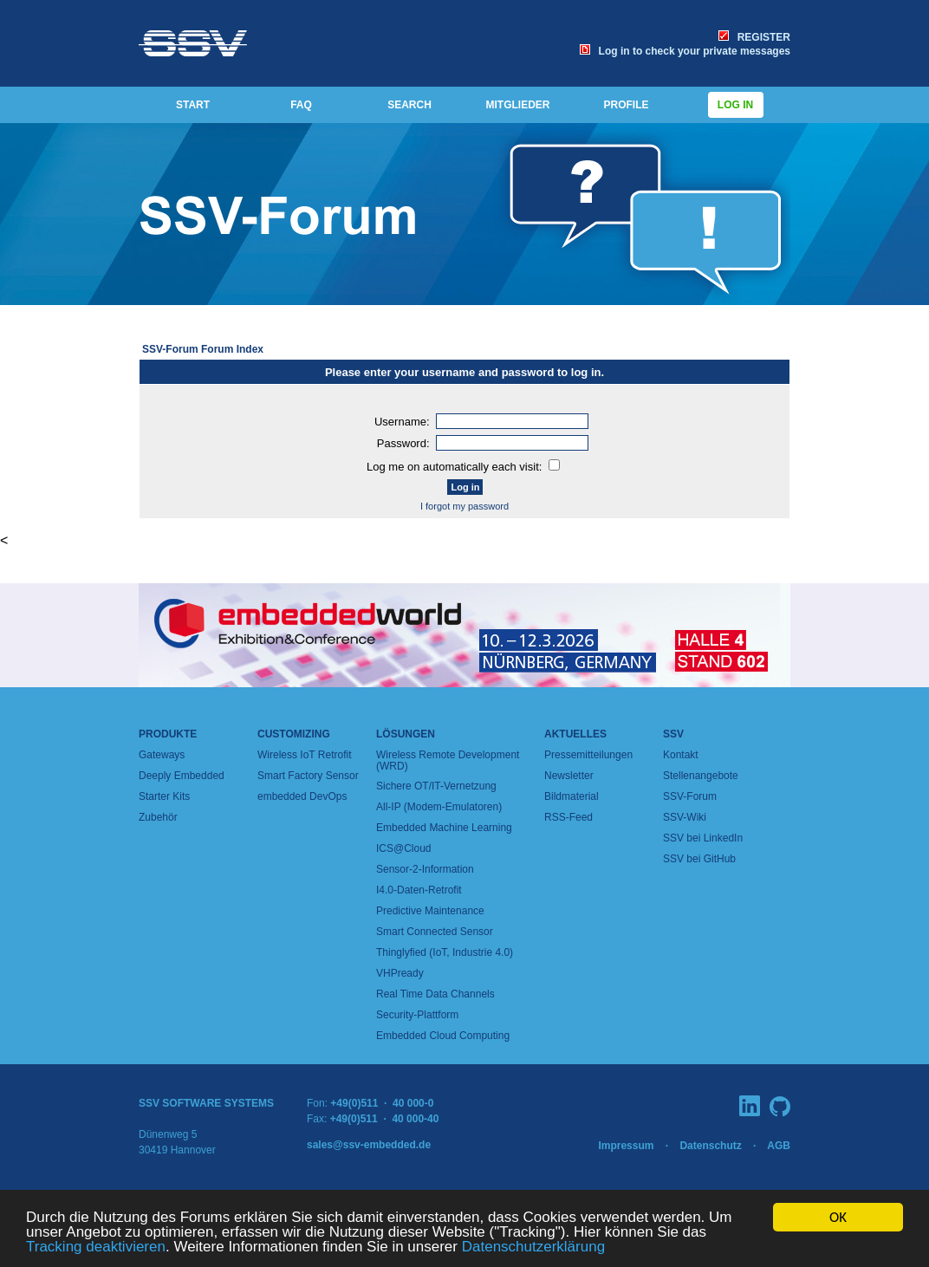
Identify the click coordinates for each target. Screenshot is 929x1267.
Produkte (168, 734)
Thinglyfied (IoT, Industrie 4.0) (444, 952)
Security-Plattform (417, 1015)
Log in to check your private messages (685, 51)
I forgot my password (464, 506)
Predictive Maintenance (430, 911)
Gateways (162, 755)
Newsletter (569, 776)
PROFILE (625, 105)
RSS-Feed (568, 817)
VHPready (400, 973)
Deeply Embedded (181, 776)
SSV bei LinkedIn (703, 838)
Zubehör (158, 817)
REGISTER (754, 37)
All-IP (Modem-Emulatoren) (439, 807)
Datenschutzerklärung (533, 1247)
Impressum (625, 1146)
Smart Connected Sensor (434, 932)
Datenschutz (710, 1146)
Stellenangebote (700, 776)
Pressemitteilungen (588, 755)
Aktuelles (575, 734)
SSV (673, 734)
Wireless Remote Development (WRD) (447, 760)
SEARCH (409, 105)
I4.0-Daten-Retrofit (419, 890)
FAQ (301, 105)
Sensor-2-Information (425, 869)
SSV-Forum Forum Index (202, 349)
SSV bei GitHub (699, 859)
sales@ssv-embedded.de (369, 1145)
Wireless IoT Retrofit (304, 755)
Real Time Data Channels (435, 994)
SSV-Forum (690, 796)
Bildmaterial (571, 796)
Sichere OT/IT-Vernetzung (436, 786)
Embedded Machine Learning (444, 828)
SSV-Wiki (684, 817)
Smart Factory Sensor (308, 776)
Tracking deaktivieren (96, 1247)
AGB (778, 1146)
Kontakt (680, 755)
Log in (736, 105)
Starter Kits (164, 796)
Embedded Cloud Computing (443, 1036)
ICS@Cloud (404, 848)
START (193, 105)
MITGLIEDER (518, 105)
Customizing (293, 734)
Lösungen (405, 734)
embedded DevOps (302, 796)
